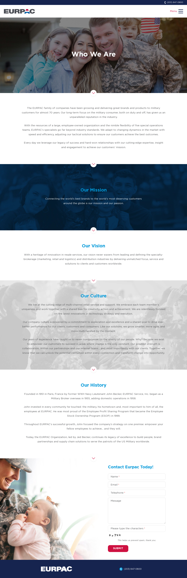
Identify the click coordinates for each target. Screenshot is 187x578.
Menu (173, 11)
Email (115, 485)
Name (115, 476)
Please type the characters (128, 528)
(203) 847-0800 (175, 2)
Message (116, 501)
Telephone (118, 493)
